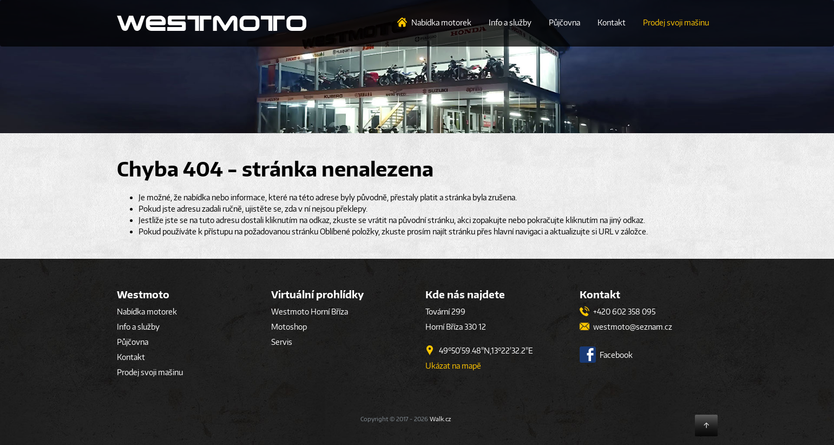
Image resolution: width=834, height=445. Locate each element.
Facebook (606, 354)
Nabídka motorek (441, 22)
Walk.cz (440, 419)
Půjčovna (564, 22)
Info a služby (510, 22)
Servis (281, 341)
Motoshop (289, 326)
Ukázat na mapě (453, 365)
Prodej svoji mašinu (676, 22)
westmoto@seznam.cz (626, 326)
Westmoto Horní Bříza (309, 311)
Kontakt (611, 22)
